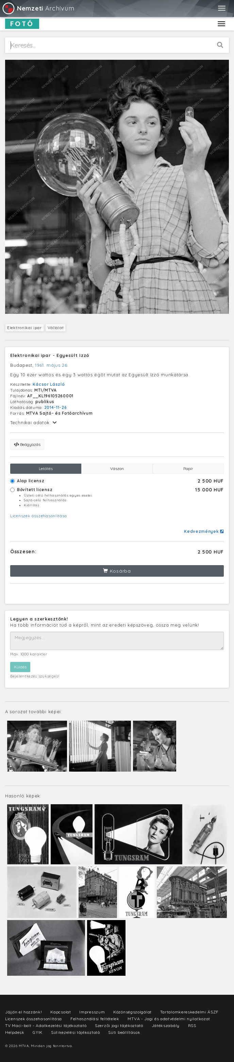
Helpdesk (14, 1032)
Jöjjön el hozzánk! (23, 1011)
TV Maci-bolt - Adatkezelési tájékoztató (45, 1025)
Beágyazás (27, 444)
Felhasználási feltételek (94, 1018)
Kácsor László (49, 384)
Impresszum (92, 1011)
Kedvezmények (204, 531)
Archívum (38, 8)
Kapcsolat (60, 1011)
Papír (188, 468)
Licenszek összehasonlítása (38, 515)
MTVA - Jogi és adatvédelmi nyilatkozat (169, 1018)
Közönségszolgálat (132, 1011)
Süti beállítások (124, 1032)
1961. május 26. (52, 365)
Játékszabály (166, 1025)
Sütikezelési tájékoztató (75, 1032)
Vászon (117, 468)
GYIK (38, 1032)
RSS (192, 1025)
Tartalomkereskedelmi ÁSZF (189, 1011)
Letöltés (46, 468)
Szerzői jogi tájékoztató (119, 1025)
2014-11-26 (55, 407)
